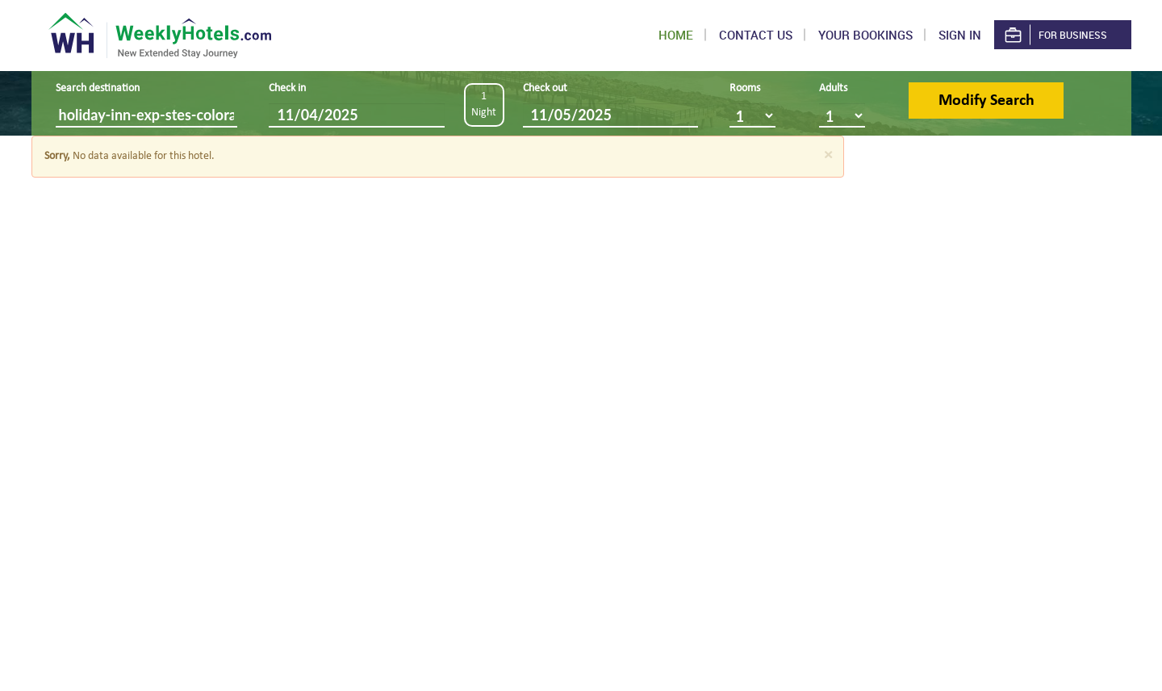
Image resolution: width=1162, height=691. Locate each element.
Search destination (98, 88)
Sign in (959, 35)
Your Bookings (865, 35)
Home (675, 35)
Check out (545, 88)
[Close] (828, 155)
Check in (287, 88)
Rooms (744, 88)
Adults (833, 88)
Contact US (755, 35)
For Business (1054, 35)
